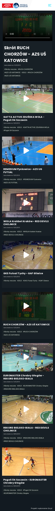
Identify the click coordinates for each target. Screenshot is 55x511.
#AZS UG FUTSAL (11, 182)
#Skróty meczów (10, 69)
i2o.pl (50, 508)
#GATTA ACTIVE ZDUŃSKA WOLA (36, 127)
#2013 (24, 72)
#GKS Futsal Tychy (30, 281)
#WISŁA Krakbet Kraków (32, 231)
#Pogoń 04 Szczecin (11, 130)
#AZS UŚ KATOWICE (12, 72)
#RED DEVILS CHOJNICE (13, 235)
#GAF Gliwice (44, 281)
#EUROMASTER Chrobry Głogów (35, 386)
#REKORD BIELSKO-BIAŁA (14, 389)
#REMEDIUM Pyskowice (32, 179)
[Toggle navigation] (50, 5)
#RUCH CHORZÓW (25, 69)
